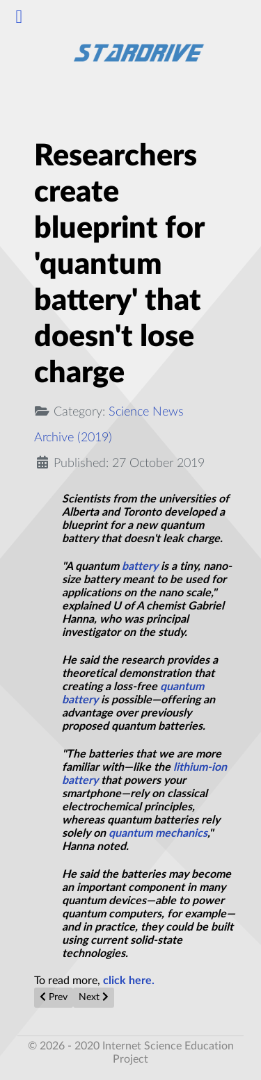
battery (140, 566)
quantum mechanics (158, 833)
